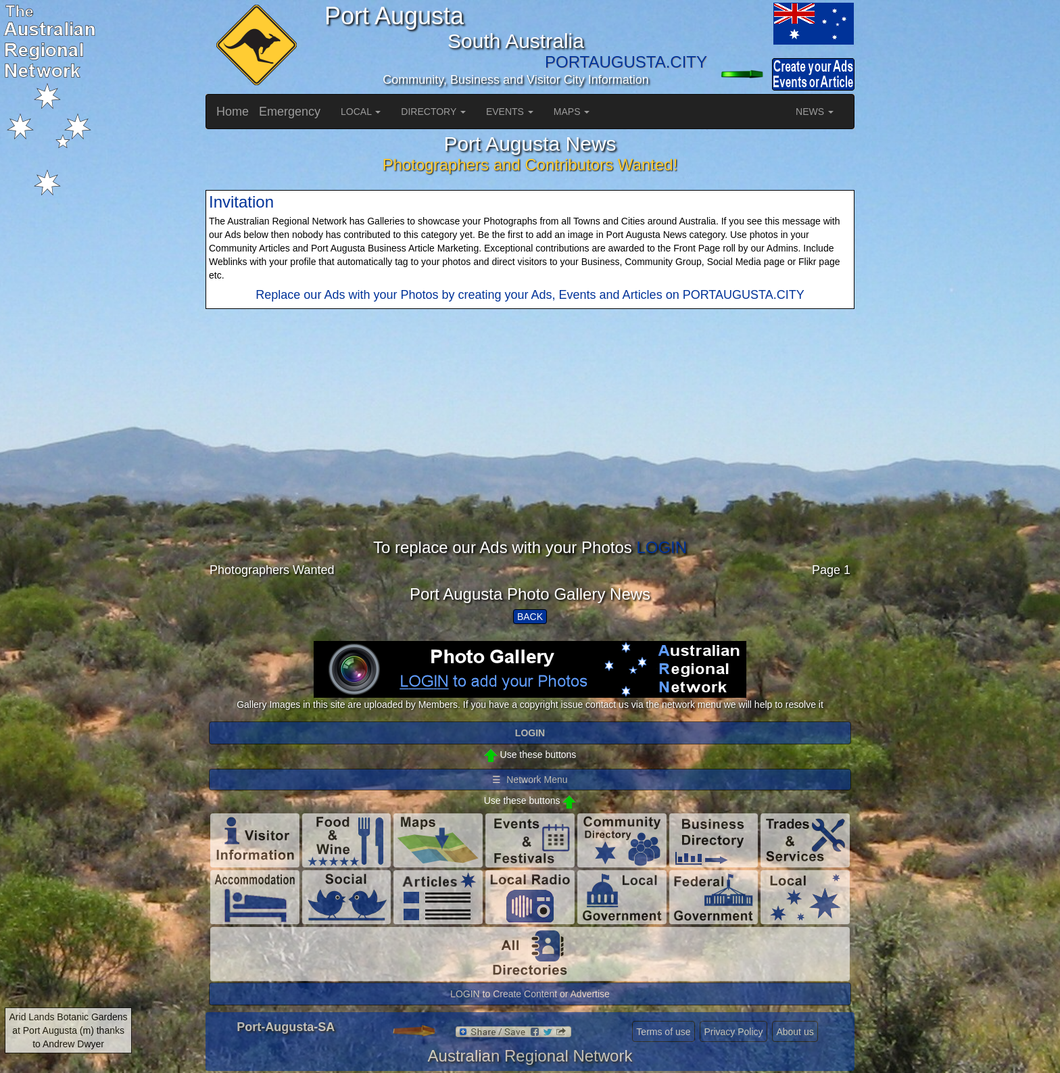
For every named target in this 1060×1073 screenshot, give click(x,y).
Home (232, 111)
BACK (530, 616)
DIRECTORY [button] (433, 111)
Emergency (289, 111)
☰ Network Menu (529, 779)
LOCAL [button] (361, 111)
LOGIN (661, 547)
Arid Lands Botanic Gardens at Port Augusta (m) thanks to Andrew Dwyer (68, 1030)
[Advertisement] (530, 444)
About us (794, 1031)
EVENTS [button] (509, 111)
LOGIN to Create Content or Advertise (530, 993)
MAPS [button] (572, 111)
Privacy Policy (733, 1031)
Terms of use (663, 1031)
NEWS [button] (815, 111)
